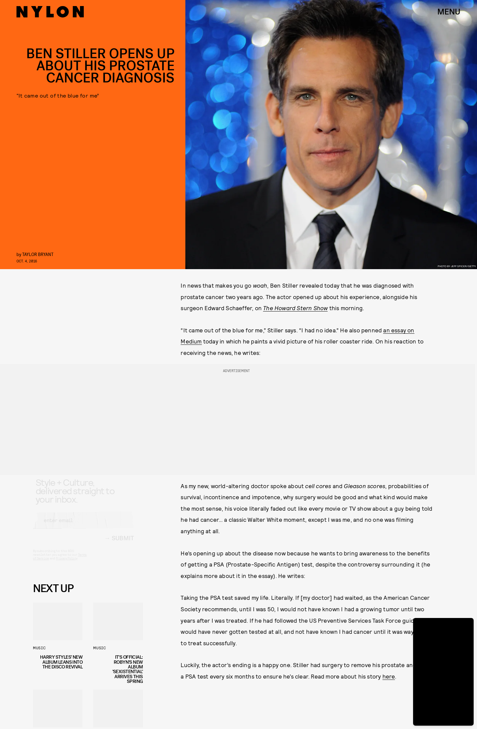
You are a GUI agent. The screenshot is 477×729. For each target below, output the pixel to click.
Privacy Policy (66, 564)
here (388, 676)
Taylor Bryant (37, 254)
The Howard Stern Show (295, 307)
